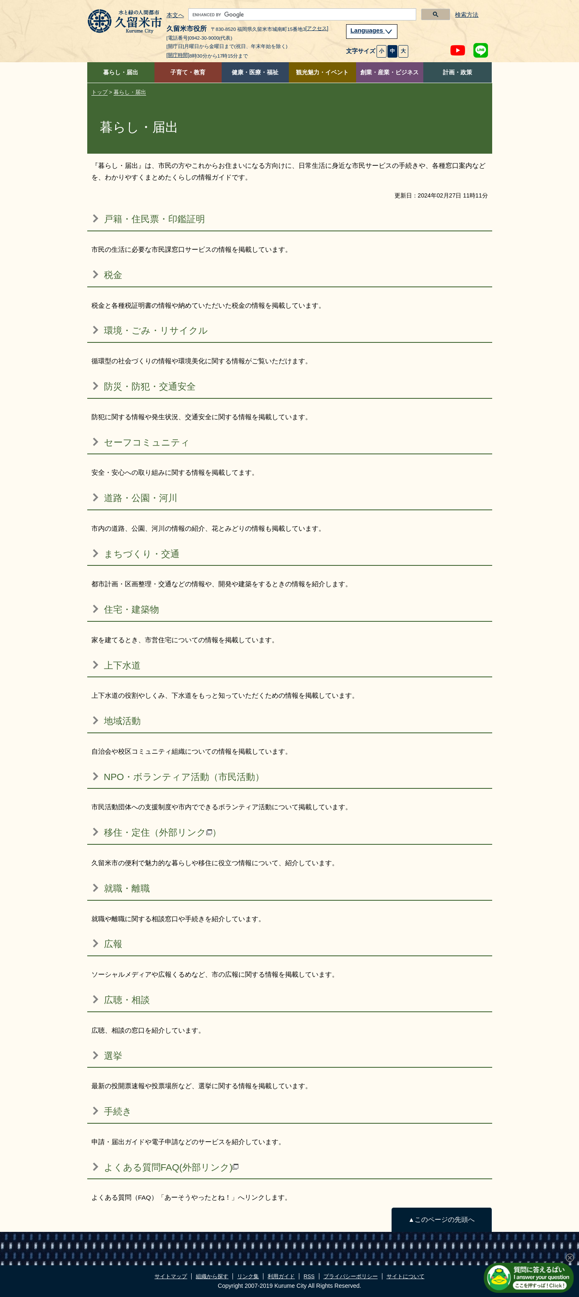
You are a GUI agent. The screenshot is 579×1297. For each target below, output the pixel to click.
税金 (113, 275)
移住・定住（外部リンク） (162, 832)
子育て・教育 (187, 72)
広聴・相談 (127, 1000)
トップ (99, 92)
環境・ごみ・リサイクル (156, 330)
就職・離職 (127, 888)
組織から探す (212, 1276)
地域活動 (122, 721)
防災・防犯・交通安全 (150, 386)
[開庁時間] (178, 55)
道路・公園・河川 (140, 498)
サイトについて (406, 1276)
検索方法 (466, 15)
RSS (308, 1276)
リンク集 (248, 1276)
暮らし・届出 (120, 72)
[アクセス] (317, 28)
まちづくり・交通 (142, 554)
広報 (113, 944)
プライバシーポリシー (351, 1276)
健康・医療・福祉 (255, 72)
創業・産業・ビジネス (389, 72)
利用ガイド (281, 1276)
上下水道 (122, 665)
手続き (118, 1111)
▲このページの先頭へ (441, 1219)
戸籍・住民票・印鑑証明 (154, 219)
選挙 (113, 1056)
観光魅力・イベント (322, 72)
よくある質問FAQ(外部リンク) (171, 1167)
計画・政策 (457, 72)
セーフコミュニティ (147, 442)
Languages (372, 30)
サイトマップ (170, 1276)
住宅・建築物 (131, 609)
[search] (301, 14)
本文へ (175, 15)
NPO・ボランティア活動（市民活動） (184, 777)
